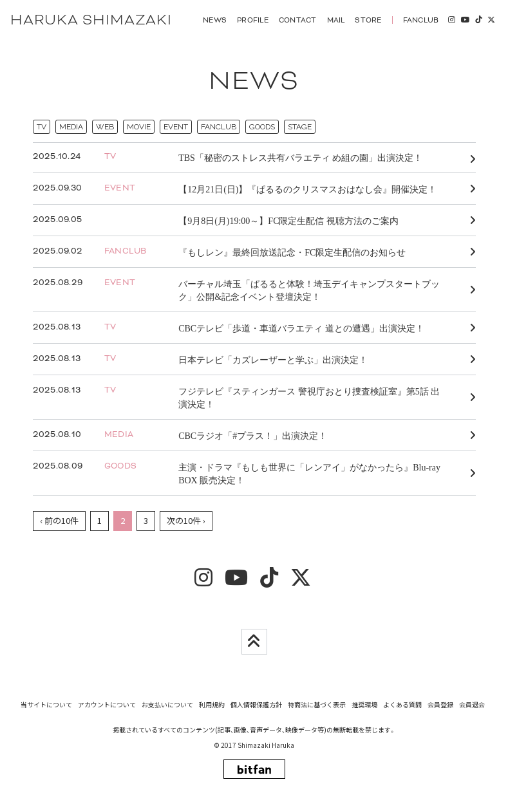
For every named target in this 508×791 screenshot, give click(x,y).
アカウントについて (107, 704)
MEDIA (71, 126)
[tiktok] (478, 20)
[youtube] (464, 20)
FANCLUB (218, 126)
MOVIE (139, 126)
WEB (105, 126)
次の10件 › (186, 520)
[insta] (451, 20)
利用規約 (212, 704)
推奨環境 (364, 704)
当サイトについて (46, 704)
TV (41, 126)
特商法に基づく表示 (317, 704)
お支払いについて (167, 704)
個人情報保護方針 (256, 704)
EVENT (176, 126)
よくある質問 (402, 704)
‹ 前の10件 (59, 520)
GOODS (262, 126)
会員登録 (440, 704)
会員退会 (472, 704)
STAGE (300, 126)
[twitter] (491, 20)
